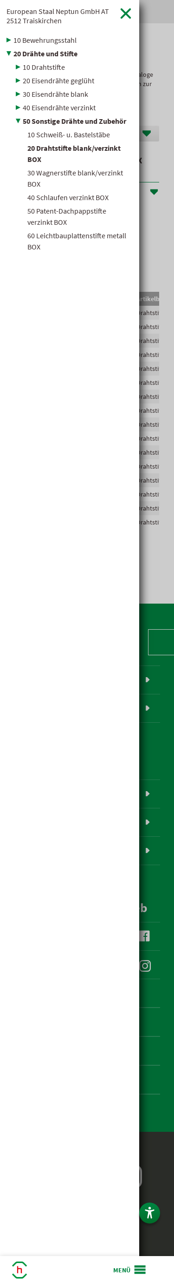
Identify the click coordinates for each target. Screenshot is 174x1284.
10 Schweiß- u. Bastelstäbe (68, 134)
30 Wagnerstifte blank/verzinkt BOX (75, 178)
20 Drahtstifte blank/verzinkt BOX (74, 153)
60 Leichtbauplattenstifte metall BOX (76, 241)
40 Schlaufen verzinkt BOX (68, 197)
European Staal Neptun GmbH (57, 16)
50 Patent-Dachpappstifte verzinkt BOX (66, 216)
